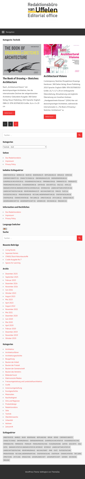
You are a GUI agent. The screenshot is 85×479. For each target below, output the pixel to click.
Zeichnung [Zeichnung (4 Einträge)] (51, 201)
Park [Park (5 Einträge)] (58, 191)
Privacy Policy (10, 164)
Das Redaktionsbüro (13, 158)
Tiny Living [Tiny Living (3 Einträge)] (34, 198)
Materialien (9, 394)
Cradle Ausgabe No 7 (13, 259)
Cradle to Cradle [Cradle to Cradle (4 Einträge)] (27, 178)
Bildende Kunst (11, 375)
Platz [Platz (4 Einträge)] (65, 191)
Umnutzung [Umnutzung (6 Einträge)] (46, 198)
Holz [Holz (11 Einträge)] (60, 185)
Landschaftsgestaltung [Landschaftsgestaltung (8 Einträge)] (12, 191)
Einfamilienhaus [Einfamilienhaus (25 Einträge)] (43, 178)
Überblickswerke (11, 417)
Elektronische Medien (13, 378)
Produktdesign (11, 404)
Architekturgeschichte (13, 355)
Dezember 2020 (11, 315)
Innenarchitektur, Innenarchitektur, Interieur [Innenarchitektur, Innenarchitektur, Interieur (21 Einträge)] (21, 188)
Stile (7, 410)
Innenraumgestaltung (13, 388)
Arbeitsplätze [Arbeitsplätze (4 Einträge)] (9, 175)
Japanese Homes (11, 253)
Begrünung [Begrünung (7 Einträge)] (38, 175)
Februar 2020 (10, 328)
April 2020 (9, 325)
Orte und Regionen (12, 401)
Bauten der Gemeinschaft (15, 368)
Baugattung (10, 359)
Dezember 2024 (11, 283)
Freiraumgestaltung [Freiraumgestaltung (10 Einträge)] (12, 185)
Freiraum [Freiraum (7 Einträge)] (72, 181)
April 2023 (9, 303)
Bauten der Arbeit (12, 362)
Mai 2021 (9, 312)
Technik (8, 414)
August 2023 (10, 296)
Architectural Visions (55, 76)
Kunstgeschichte (11, 391)
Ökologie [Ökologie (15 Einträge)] (62, 201)
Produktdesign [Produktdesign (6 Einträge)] (25, 194)
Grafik (7, 385)
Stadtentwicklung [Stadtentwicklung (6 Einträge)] (63, 194)
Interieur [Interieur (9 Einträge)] (45, 188)
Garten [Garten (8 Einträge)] (41, 185)
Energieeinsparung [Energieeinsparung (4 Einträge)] (59, 178)
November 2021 (11, 309)
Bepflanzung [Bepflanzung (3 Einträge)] (50, 175)
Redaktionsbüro (11, 407)
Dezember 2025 (11, 273)
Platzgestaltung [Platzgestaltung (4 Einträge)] (10, 194)
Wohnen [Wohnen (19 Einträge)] (41, 201)
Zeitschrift (9, 427)
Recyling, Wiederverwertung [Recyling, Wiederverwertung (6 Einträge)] (44, 194)
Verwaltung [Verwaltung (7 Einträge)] (68, 198)
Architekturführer (12, 352)
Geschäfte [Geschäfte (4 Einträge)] (51, 185)
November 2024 (11, 286)
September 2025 (11, 277)
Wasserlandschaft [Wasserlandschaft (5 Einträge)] (11, 201)
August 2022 (10, 306)
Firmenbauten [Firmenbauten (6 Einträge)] (49, 181)
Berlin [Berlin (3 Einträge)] (60, 175)
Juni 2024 (9, 290)
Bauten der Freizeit (12, 365)
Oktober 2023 (10, 293)
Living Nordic (10, 250)
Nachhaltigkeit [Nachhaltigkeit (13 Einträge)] (47, 191)
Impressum (9, 161)
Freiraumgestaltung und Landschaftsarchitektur (23, 381)
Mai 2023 (9, 299)
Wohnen (8, 423)
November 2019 (11, 335)
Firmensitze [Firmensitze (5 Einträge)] (61, 181)
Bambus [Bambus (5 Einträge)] (20, 175)
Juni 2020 (9, 319)
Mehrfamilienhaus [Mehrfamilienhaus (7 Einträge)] (31, 191)
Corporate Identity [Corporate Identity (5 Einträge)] (11, 178)
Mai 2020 (9, 322)
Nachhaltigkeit (11, 397)
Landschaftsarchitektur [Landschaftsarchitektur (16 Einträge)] (61, 188)
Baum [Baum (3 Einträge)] (28, 175)
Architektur (9, 349)
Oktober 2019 (10, 338)
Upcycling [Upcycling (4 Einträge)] (56, 198)
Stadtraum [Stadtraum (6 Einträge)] (8, 198)
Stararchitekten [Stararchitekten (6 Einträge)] (21, 198)
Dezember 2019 (11, 332)
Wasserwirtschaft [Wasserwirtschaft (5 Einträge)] (27, 201)
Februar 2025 (10, 280)
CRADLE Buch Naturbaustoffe (16, 256)
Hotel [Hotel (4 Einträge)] (68, 185)
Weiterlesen (8, 113)
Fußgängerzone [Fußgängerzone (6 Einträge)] (29, 185)
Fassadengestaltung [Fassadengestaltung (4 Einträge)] (33, 181)
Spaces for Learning (12, 263)
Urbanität (9, 420)
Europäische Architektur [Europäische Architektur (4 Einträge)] (13, 181)
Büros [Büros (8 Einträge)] (68, 175)
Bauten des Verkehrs (13, 372)
